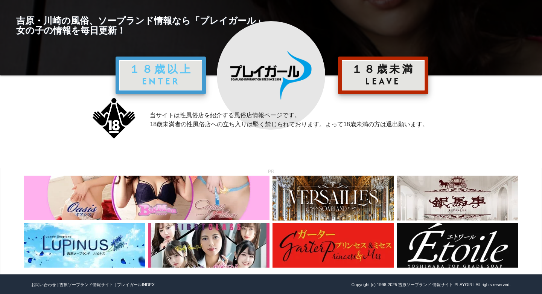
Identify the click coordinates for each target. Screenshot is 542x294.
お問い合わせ (43, 284)
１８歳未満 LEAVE (383, 75)
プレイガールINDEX (136, 284)
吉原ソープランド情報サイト (86, 284)
